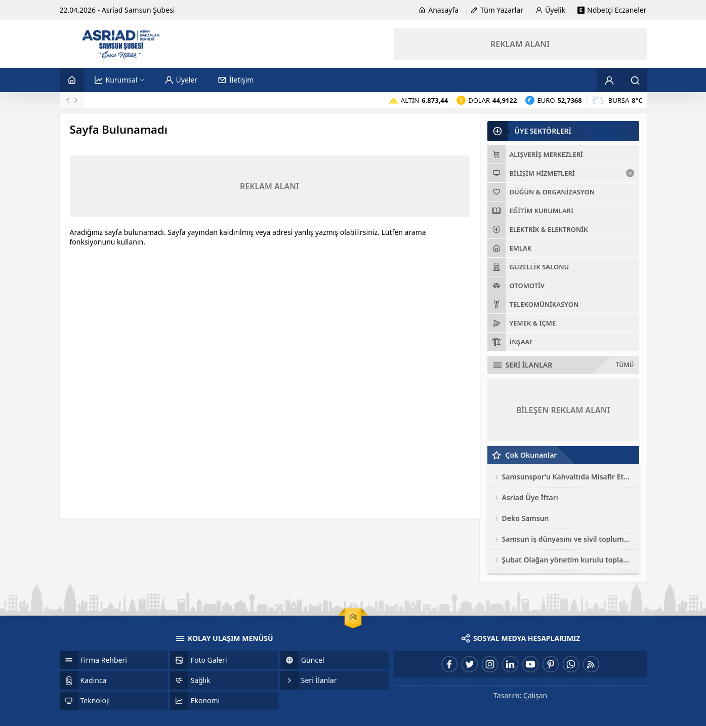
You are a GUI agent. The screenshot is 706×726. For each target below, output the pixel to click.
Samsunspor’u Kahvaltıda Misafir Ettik (567, 476)
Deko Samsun (525, 518)
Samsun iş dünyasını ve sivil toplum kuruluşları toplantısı (567, 539)
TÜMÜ (625, 364)
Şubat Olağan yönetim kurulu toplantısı (567, 559)
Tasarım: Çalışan (520, 695)
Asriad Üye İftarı (530, 497)
